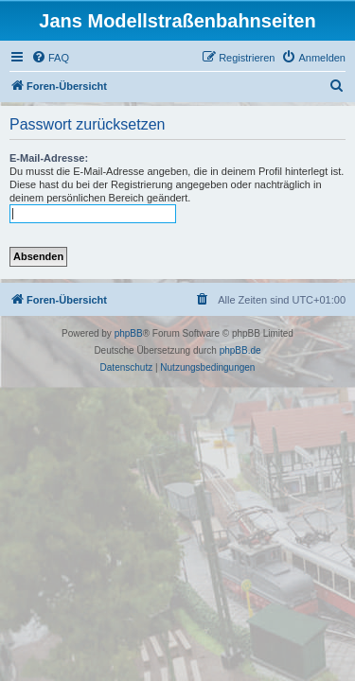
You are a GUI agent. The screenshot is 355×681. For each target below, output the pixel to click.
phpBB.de (240, 350)
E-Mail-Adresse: (48, 158)
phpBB (129, 333)
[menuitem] (50, 57)
